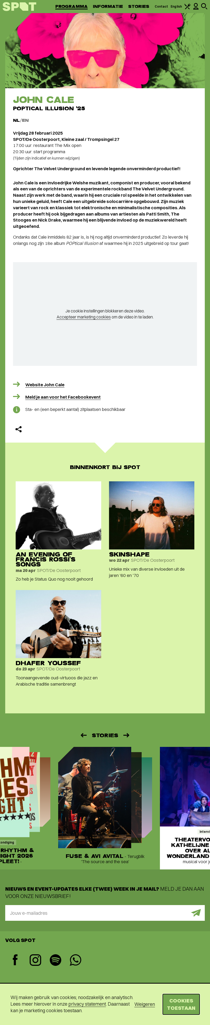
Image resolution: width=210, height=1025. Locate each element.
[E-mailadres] (105, 913)
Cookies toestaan (181, 1004)
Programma (71, 6)
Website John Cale (44, 384)
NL (16, 120)
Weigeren (144, 1004)
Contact (161, 6)
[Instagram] (35, 960)
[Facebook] (15, 960)
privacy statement (87, 1004)
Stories (138, 6)
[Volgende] (126, 735)
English (176, 6)
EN (25, 120)
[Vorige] (83, 735)
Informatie (108, 6)
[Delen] (18, 429)
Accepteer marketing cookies (84, 316)
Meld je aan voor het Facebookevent (63, 397)
